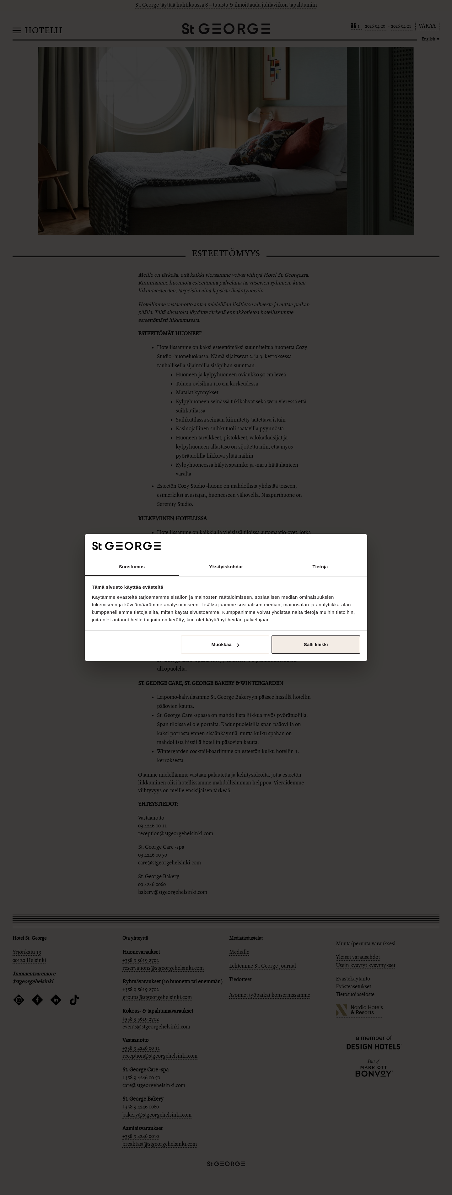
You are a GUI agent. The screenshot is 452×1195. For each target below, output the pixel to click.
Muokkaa (225, 644)
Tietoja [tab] (320, 566)
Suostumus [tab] (132, 566)
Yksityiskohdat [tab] (226, 566)
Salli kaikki (316, 644)
